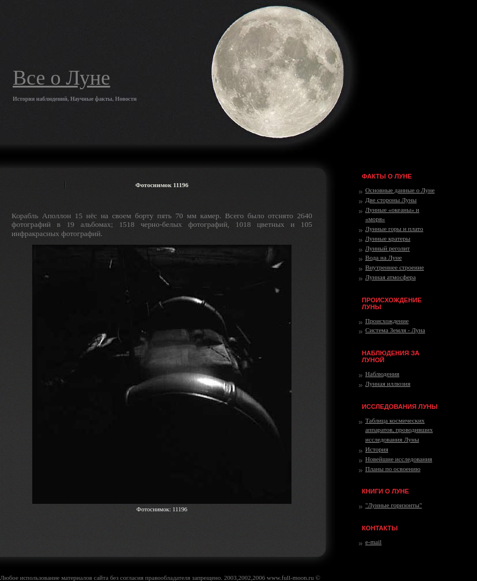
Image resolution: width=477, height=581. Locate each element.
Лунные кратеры (387, 238)
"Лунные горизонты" (393, 505)
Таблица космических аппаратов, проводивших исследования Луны (399, 430)
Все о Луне (61, 77)
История (376, 449)
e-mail (373, 541)
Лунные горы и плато (394, 228)
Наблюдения (382, 373)
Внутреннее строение (394, 267)
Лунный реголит (387, 248)
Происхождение (386, 320)
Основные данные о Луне (399, 190)
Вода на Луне (383, 257)
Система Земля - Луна (395, 329)
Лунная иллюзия (387, 383)
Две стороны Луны (391, 199)
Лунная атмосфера (390, 277)
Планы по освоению (393, 468)
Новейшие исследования (398, 458)
